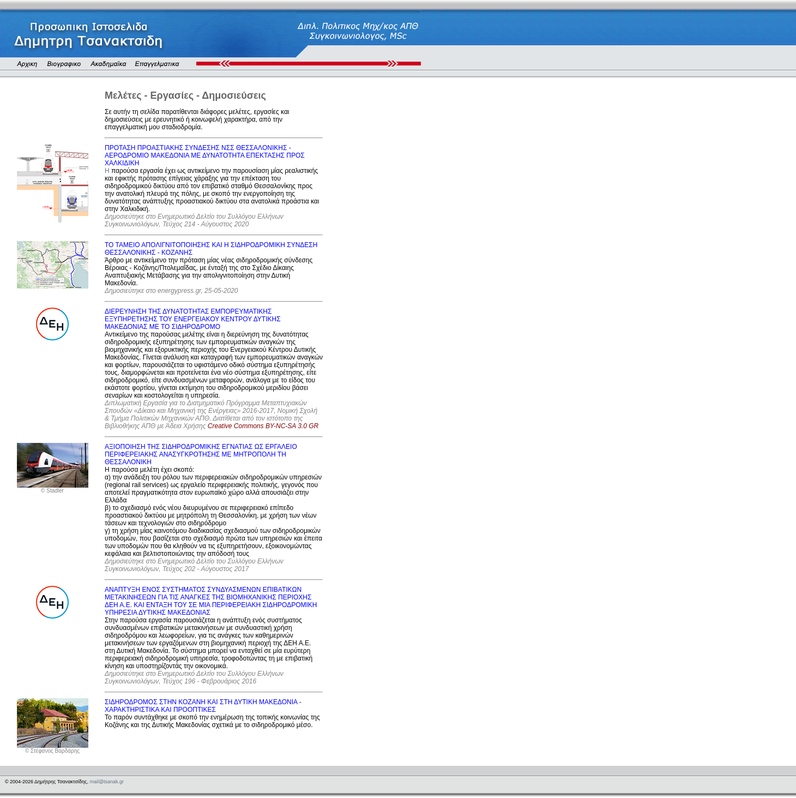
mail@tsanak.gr (106, 781)
